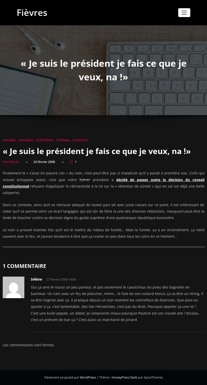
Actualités (26, 140)
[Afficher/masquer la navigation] (184, 12)
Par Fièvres (11, 162)
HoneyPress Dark (124, 377)
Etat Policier (44, 140)
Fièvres (32, 12)
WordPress (88, 377)
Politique (63, 140)
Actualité (9, 140)
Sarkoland (80, 140)
